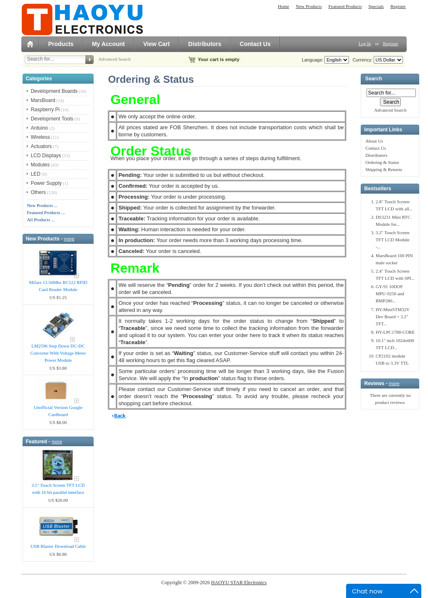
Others (38, 192)
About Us (374, 140)
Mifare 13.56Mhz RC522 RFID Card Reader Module (58, 286)
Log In (365, 43)
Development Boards (54, 91)
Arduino (39, 128)
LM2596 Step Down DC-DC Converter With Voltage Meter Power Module (58, 353)
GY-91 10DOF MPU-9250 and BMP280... (390, 293)
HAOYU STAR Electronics (239, 582)
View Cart (156, 44)
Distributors (204, 44)
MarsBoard (43, 100)
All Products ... (40, 219)
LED (35, 174)
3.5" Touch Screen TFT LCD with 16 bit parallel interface (57, 489)
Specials (376, 6)
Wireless (40, 137)
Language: (313, 59)
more (69, 238)
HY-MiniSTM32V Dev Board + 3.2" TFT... (393, 316)
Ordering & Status (382, 162)
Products (61, 44)
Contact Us (255, 44)
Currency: (361, 59)
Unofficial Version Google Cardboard (58, 411)
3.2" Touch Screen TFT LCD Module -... (393, 239)
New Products (309, 6)
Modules (40, 165)
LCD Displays (46, 155)
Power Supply (46, 183)
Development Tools (52, 119)
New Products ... (42, 205)
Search (373, 79)
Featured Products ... (46, 212)
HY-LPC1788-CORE (395, 332)
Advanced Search (115, 58)
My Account (108, 44)
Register (398, 6)
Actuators (41, 146)
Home (283, 6)
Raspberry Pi (45, 109)
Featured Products (345, 6)
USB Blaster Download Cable (58, 546)
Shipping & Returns (383, 169)
